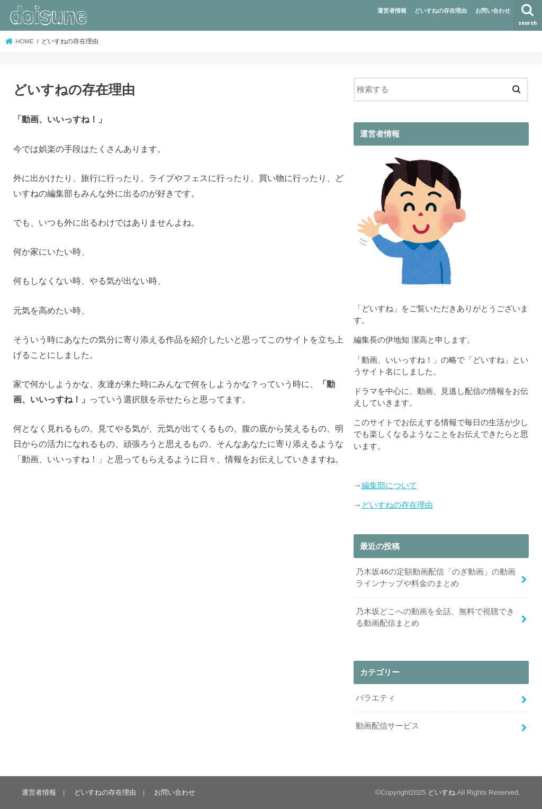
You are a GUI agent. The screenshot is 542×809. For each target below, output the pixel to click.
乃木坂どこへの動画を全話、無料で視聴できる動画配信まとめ (435, 617)
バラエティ (375, 698)
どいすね (441, 792)
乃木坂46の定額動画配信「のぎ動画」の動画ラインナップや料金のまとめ (436, 578)
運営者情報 (391, 10)
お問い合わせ (492, 10)
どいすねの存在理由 (440, 10)
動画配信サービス (387, 726)
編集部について (389, 485)
